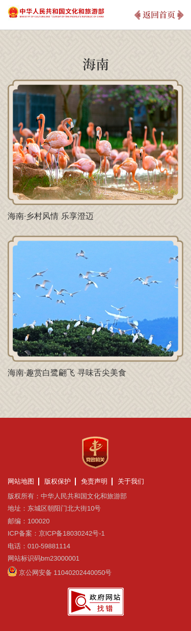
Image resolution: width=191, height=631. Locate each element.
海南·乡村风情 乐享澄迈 (51, 216)
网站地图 (21, 481)
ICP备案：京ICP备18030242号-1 (56, 533)
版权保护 (57, 481)
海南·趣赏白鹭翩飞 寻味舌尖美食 (67, 372)
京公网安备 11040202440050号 (65, 572)
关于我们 (131, 481)
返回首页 (159, 14)
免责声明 (94, 481)
